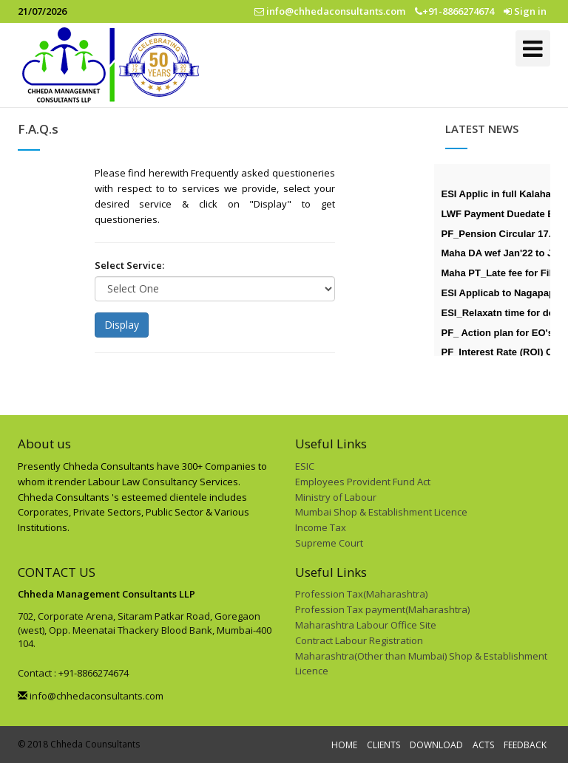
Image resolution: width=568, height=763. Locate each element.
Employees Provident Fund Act (362, 481)
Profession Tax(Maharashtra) (361, 594)
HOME (344, 745)
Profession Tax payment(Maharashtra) (382, 609)
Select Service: (129, 265)
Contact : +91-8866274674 (73, 673)
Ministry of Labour (335, 497)
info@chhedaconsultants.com (90, 695)
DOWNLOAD (436, 745)
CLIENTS (383, 745)
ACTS (483, 745)
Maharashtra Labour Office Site (365, 625)
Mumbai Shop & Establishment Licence (381, 512)
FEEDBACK (525, 745)
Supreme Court (329, 543)
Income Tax (320, 527)
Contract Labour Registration (359, 640)
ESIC (304, 466)
